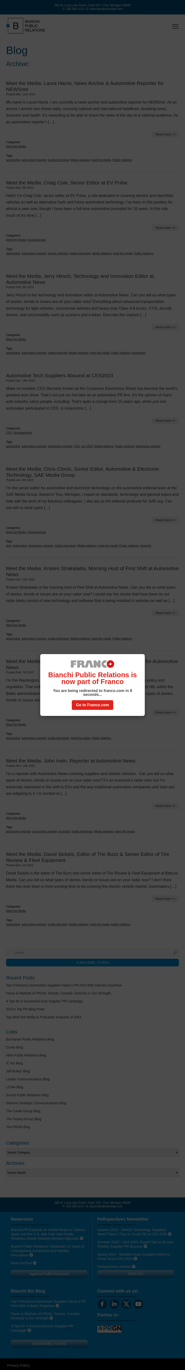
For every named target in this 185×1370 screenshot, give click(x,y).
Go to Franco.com (92, 705)
